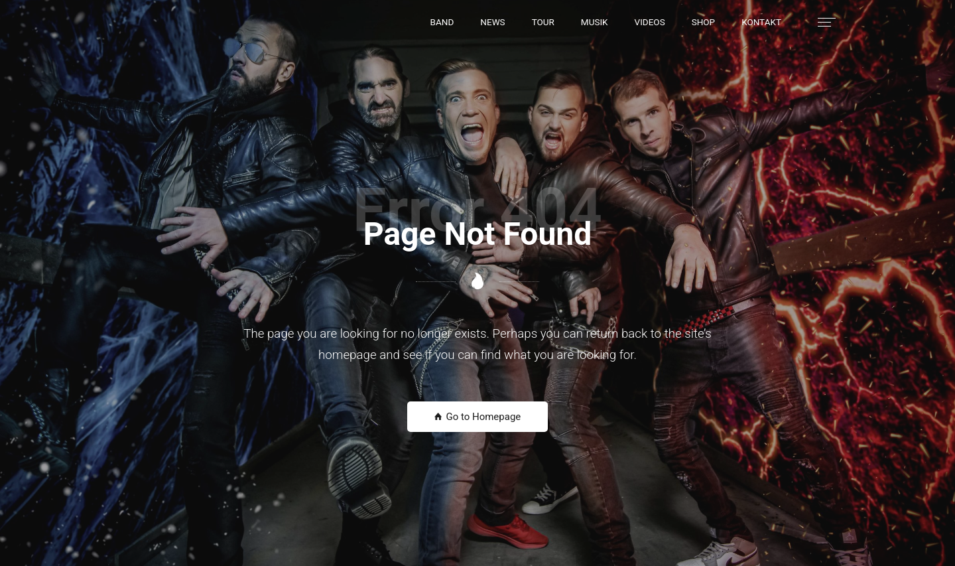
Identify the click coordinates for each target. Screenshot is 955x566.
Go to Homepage (477, 417)
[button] (442, 22)
